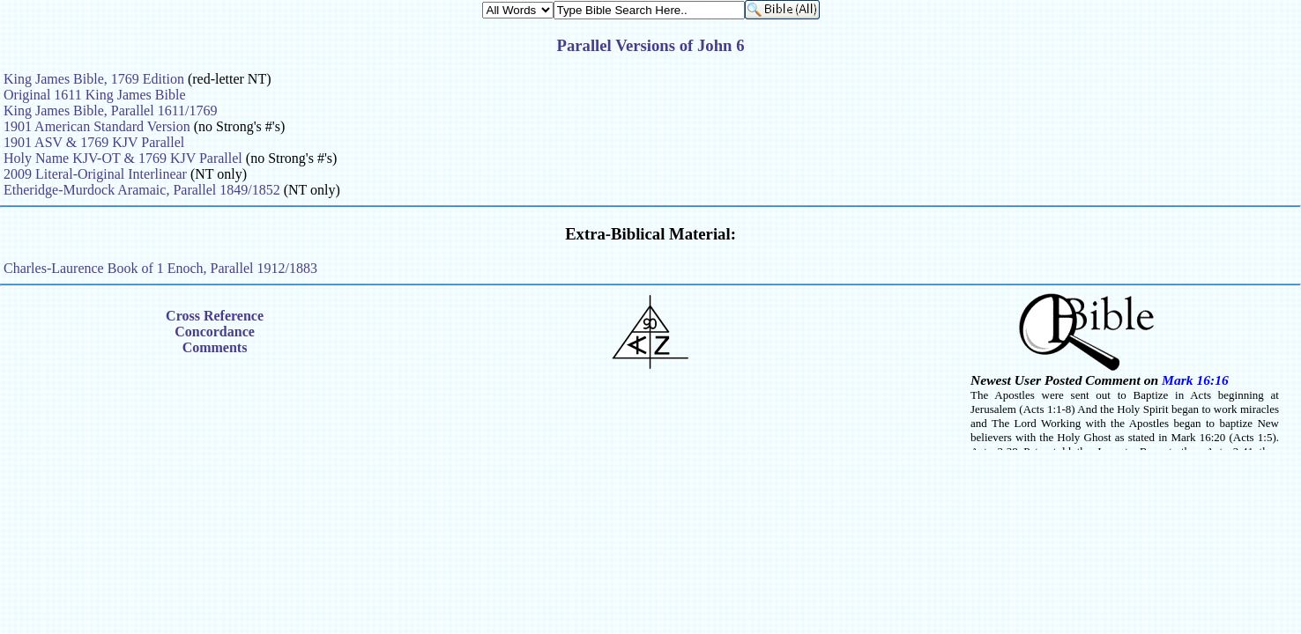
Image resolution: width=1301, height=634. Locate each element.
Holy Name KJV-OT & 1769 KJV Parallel (123, 158)
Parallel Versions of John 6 (650, 45)
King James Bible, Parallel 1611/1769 (110, 110)
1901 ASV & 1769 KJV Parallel (94, 142)
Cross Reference (215, 315)
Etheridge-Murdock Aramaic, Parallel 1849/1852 (142, 189)
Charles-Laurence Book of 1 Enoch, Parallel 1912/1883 (160, 268)
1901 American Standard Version (97, 126)
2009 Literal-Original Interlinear (95, 173)
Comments (215, 347)
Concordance (215, 331)
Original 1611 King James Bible (95, 94)
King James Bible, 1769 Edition (94, 78)
